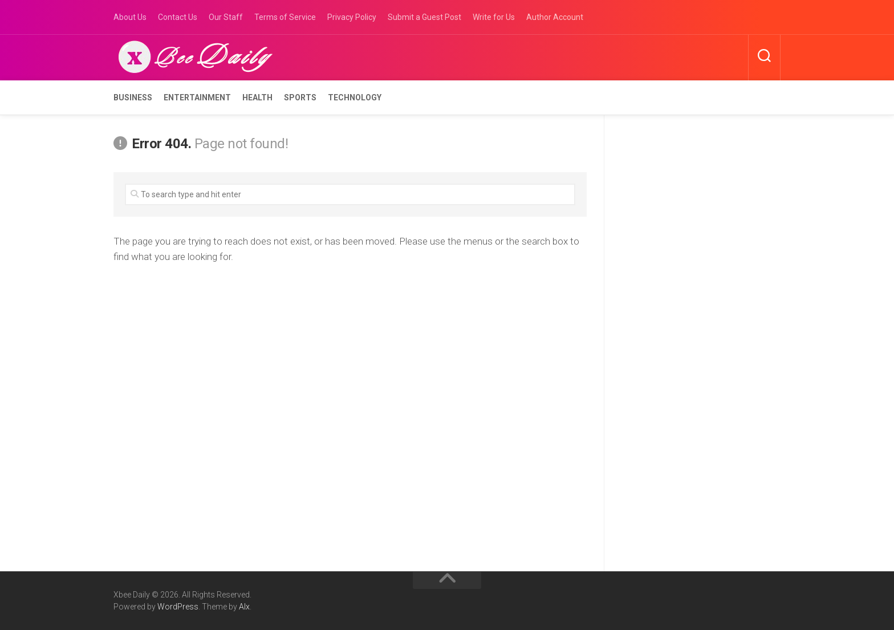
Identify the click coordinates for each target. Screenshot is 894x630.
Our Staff (226, 17)
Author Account (554, 17)
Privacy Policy (351, 17)
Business (132, 97)
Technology (354, 97)
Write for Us (494, 17)
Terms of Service (285, 17)
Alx (244, 606)
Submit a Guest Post (424, 17)
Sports (300, 97)
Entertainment (197, 97)
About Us (130, 17)
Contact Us (177, 17)
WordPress (177, 606)
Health (257, 97)
